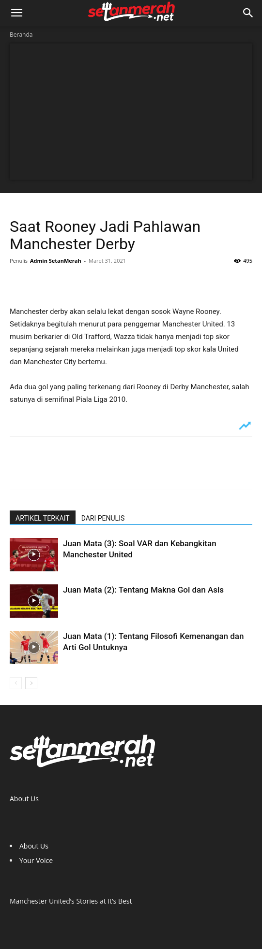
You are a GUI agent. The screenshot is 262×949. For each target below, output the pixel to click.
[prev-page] (16, 683)
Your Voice (36, 860)
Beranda (21, 34)
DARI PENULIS (103, 518)
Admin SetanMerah (55, 260)
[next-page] (31, 683)
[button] (16, 13)
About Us (24, 798)
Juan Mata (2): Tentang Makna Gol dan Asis (143, 590)
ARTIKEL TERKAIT (42, 518)
